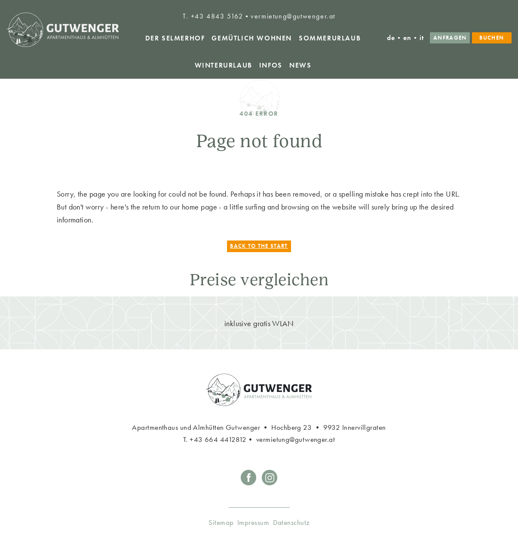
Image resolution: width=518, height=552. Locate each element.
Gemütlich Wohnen (251, 38)
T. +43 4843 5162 (213, 16)
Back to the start (259, 246)
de (391, 37)
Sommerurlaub (330, 38)
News (300, 65)
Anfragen (450, 37)
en (407, 37)
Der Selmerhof (175, 38)
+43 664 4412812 (218, 439)
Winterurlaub (223, 65)
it (422, 37)
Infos (270, 65)
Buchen (491, 37)
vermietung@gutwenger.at (293, 16)
